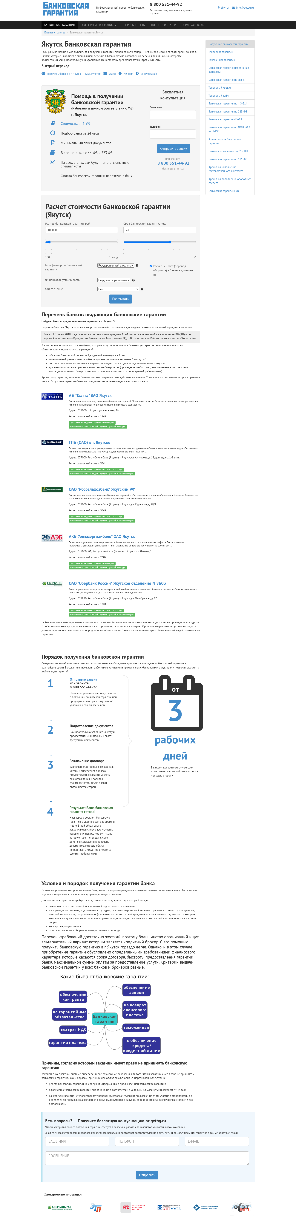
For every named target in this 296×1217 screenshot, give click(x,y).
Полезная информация (98, 25)
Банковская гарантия (59, 25)
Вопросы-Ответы (133, 25)
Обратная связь (192, 25)
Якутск (223, 7)
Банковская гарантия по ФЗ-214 (227, 103)
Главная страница (54, 32)
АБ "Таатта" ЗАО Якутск (90, 395)
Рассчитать (120, 299)
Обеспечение (54, 289)
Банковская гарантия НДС (224, 191)
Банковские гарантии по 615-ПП (228, 151)
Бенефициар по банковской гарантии (63, 267)
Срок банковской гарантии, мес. (144, 223)
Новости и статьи (163, 25)
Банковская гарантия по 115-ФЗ (227, 159)
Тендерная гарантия (220, 52)
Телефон (155, 126)
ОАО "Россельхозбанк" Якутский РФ (102, 489)
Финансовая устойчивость (62, 280)
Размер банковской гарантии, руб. (67, 223)
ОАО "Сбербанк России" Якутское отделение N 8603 (117, 583)
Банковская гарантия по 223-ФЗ (227, 111)
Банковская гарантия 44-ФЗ (225, 119)
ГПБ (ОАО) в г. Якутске (89, 442)
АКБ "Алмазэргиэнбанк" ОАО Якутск (102, 536)
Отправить (147, 1175)
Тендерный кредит (219, 87)
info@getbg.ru (243, 7)
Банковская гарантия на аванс (226, 79)
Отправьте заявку (83, 679)
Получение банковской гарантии (228, 44)
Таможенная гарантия (221, 60)
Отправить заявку (173, 148)
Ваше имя (156, 107)
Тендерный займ (218, 95)
